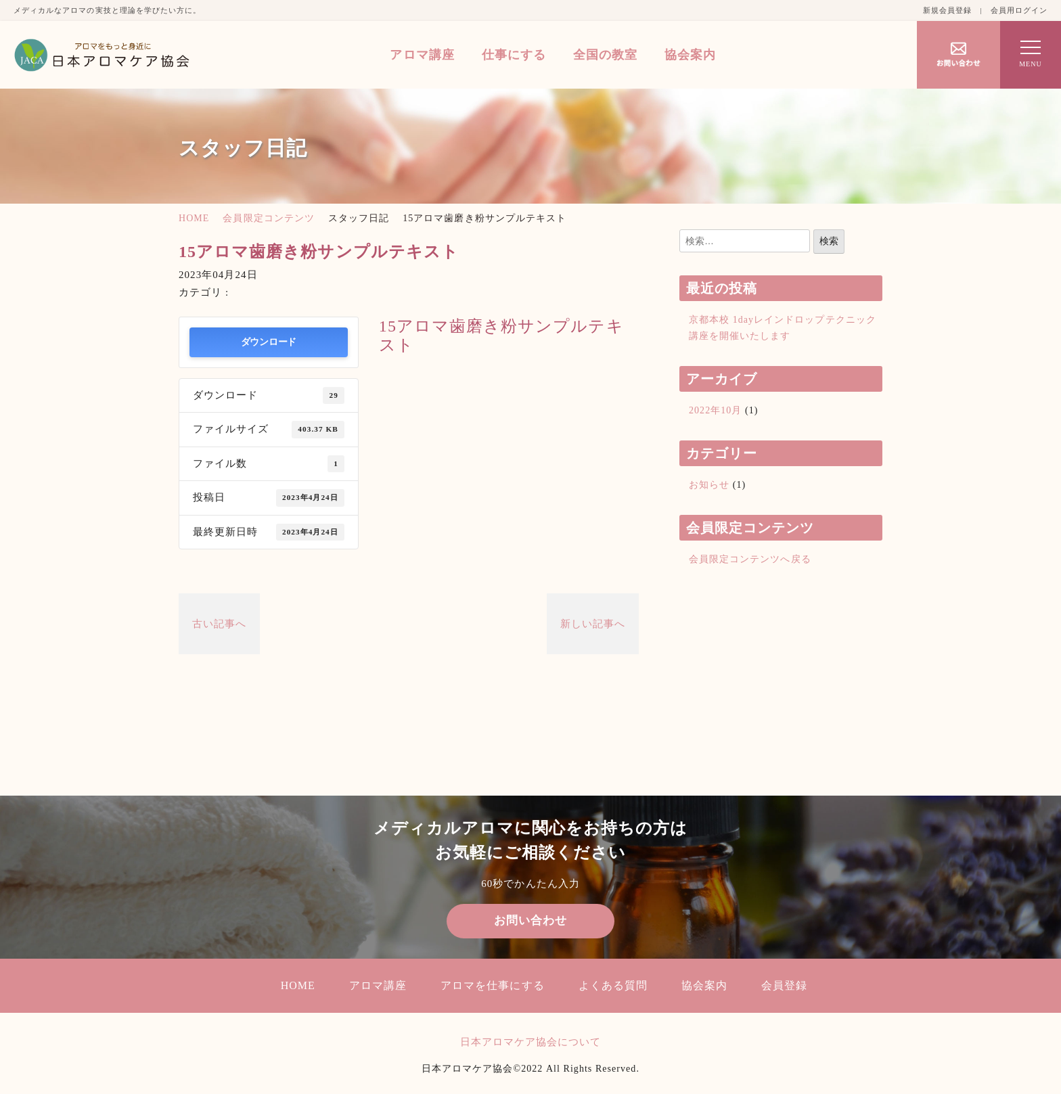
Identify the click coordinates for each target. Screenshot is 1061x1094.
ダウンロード (268, 342)
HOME (194, 218)
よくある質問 (613, 985)
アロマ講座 (422, 55)
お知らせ (709, 485)
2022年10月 (715, 410)
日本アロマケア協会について (531, 1041)
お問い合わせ (530, 920)
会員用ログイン (1019, 10)
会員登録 (784, 985)
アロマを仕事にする (492, 985)
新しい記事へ (592, 623)
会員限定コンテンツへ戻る (750, 559)
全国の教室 (605, 55)
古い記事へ (219, 623)
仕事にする (514, 55)
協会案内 (690, 55)
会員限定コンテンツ (268, 218)
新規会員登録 (947, 10)
